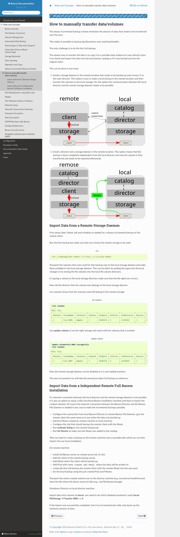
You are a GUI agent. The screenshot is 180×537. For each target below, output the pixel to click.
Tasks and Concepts (10, 25)
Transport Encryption (14, 113)
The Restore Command (15, 33)
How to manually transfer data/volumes (15, 74)
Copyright (57, 527)
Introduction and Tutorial (14, 20)
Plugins (8, 97)
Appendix (7, 153)
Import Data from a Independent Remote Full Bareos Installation (20, 87)
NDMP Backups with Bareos (17, 122)
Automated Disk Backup (15, 41)
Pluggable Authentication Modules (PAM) (20, 135)
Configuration (9, 141)
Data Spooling (11, 61)
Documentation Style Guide (15, 149)
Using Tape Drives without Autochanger (16, 51)
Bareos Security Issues (14, 130)
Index (5, 157)
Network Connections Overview (19, 109)
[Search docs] (21, 13)
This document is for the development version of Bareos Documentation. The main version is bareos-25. (98, 16)
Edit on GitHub (139, 5)
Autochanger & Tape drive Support (20, 46)
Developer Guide (10, 145)
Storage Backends (12, 56)
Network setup (11, 105)
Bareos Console (11, 29)
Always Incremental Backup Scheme (20, 69)
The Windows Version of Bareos (19, 101)
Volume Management (14, 37)
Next (142, 516)
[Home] (51, 5)
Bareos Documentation (22, 4)
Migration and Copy (13, 65)
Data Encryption (12, 118)
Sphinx (63, 532)
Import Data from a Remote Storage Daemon (21, 81)
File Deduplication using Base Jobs (20, 93)
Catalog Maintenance (14, 126)
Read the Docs (101, 532)
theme (78, 532)
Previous (56, 516)
